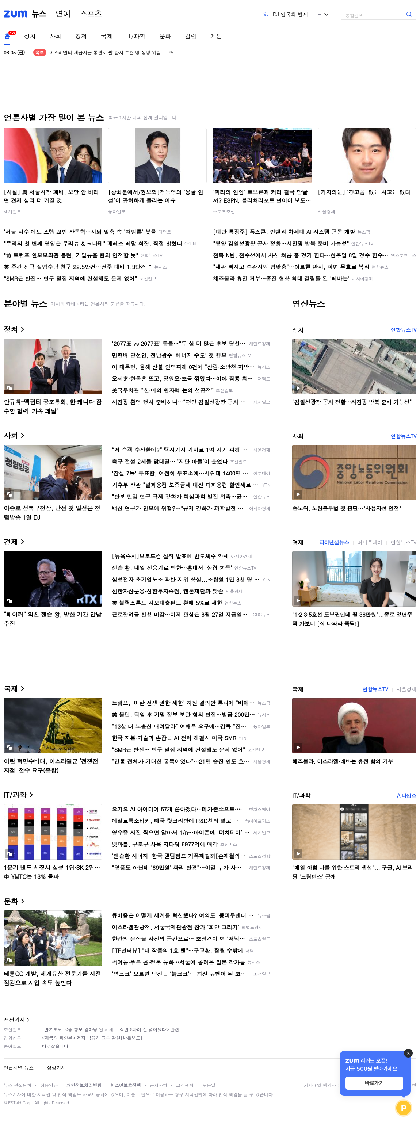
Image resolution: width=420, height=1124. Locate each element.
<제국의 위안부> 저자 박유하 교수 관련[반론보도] (92, 1038)
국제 (106, 36)
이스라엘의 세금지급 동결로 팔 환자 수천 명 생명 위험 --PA (111, 52)
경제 (81, 36)
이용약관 (49, 1085)
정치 (30, 36)
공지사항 (158, 1085)
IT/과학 (135, 36)
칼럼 (190, 36)
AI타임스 (406, 795)
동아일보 (117, 211)
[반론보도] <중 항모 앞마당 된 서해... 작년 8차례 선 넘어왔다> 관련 (110, 1029)
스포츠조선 (224, 211)
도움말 (208, 1085)
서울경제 (326, 211)
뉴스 (39, 14)
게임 (216, 36)
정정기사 (14, 1020)
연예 (63, 14)
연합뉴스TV (403, 329)
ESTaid (14, 1102)
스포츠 (91, 14)
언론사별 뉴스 (19, 1067)
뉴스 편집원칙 (17, 1085)
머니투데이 (370, 542)
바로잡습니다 (55, 1046)
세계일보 (12, 211)
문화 (165, 36)
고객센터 (185, 1085)
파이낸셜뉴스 (334, 542)
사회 (55, 36)
